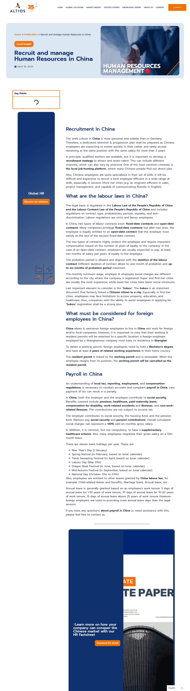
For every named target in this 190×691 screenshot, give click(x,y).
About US (148, 7)
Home (60, 7)
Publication (30, 34)
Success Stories (111, 7)
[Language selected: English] (175, 688)
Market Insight (93, 7)
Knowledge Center (131, 7)
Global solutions (74, 7)
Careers (160, 7)
